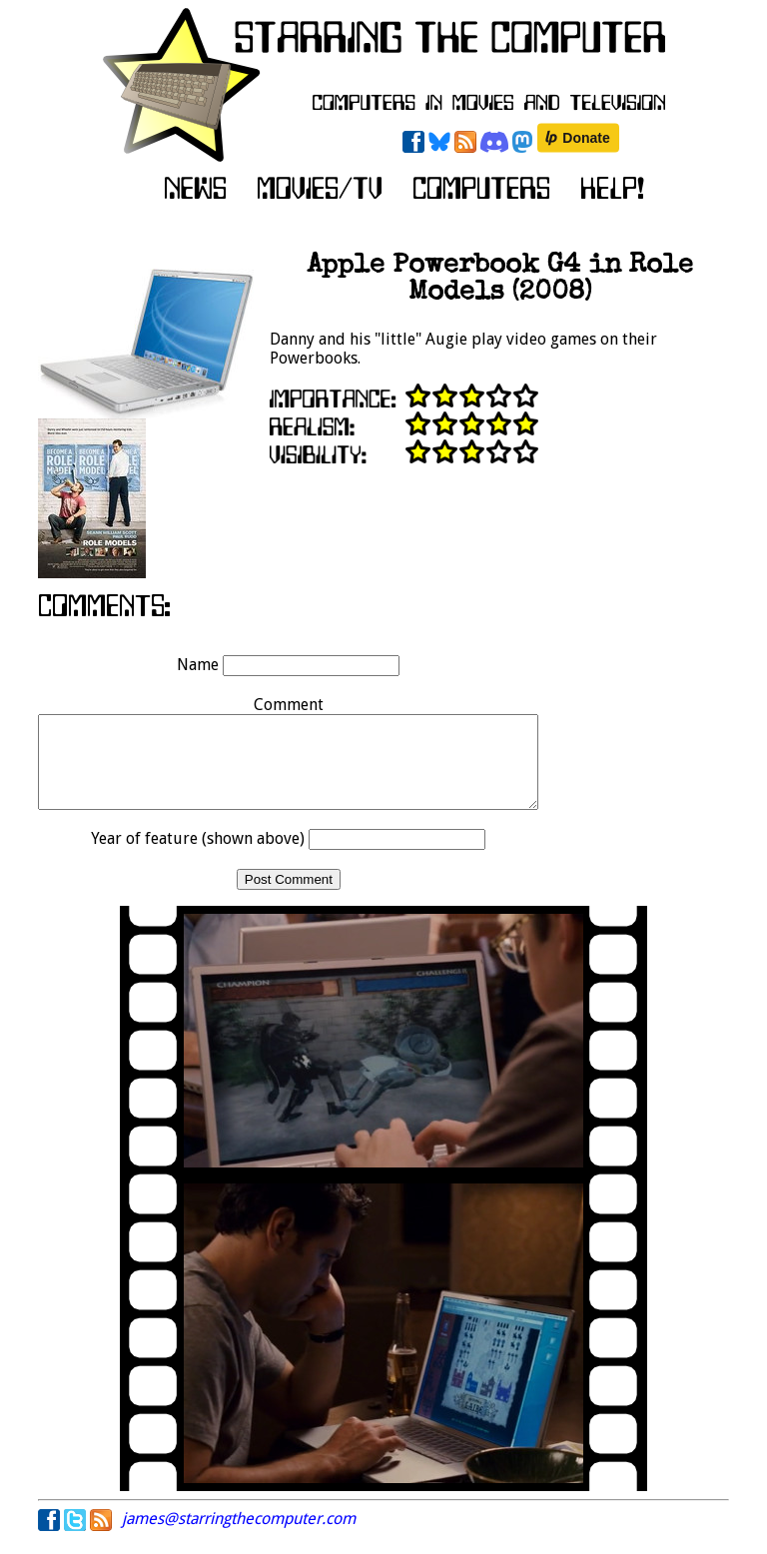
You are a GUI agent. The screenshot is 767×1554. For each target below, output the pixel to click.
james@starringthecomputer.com (239, 1536)
